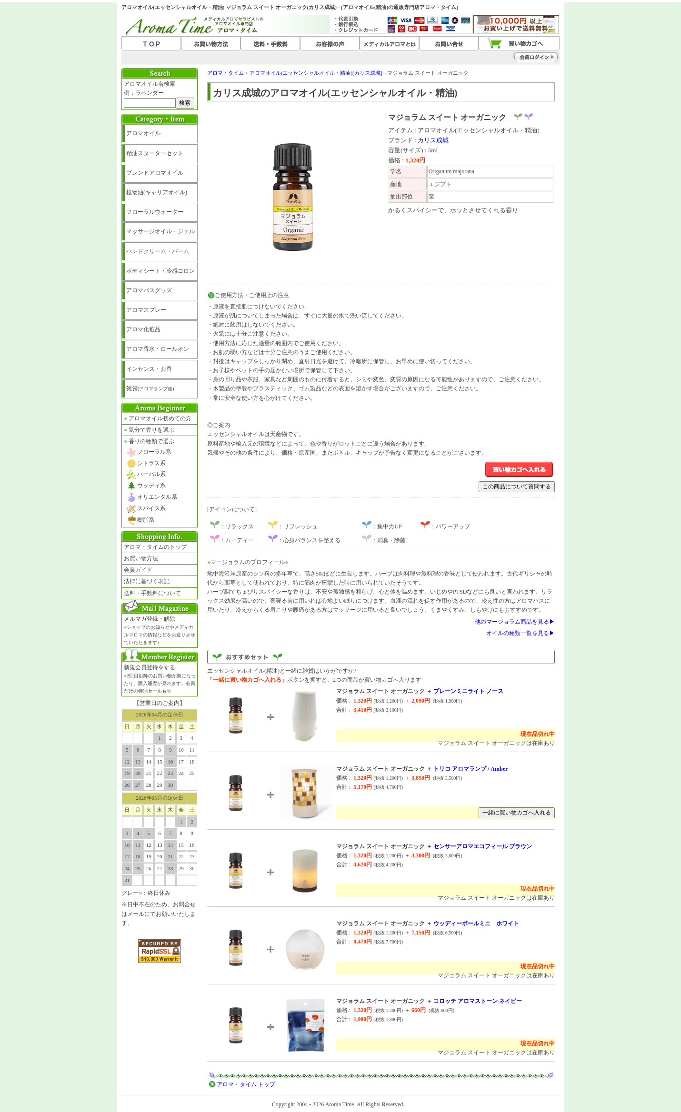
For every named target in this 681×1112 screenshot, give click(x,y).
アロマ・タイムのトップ (155, 547)
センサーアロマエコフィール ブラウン (482, 846)
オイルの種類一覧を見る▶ (520, 633)
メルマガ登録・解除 (159, 630)
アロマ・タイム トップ (246, 1084)
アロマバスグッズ (149, 290)
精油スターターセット (154, 153)
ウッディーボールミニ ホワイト (476, 923)
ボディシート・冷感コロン (160, 271)
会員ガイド (138, 569)
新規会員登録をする (160, 679)
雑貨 (150, 388)
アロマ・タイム (225, 73)
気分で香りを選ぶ (149, 430)
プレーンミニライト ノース (468, 691)
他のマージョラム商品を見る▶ (515, 621)
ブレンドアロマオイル (154, 172)
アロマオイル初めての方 (157, 418)
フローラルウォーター (154, 211)
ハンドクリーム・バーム (157, 251)
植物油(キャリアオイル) (156, 192)
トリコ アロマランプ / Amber (470, 768)
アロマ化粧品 (143, 329)
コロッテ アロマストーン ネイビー (477, 1001)
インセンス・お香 (149, 369)
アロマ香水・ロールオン (157, 349)
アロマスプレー (146, 310)
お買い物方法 (141, 558)
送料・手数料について (152, 593)
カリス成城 (433, 140)
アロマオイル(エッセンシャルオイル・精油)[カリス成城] (316, 73)
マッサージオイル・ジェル (160, 231)
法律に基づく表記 (147, 581)
